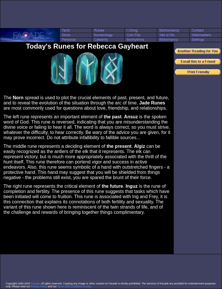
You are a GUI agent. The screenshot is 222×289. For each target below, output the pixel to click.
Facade (35, 283)
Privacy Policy (39, 286)
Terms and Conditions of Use (74, 286)
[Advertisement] (111, 14)
